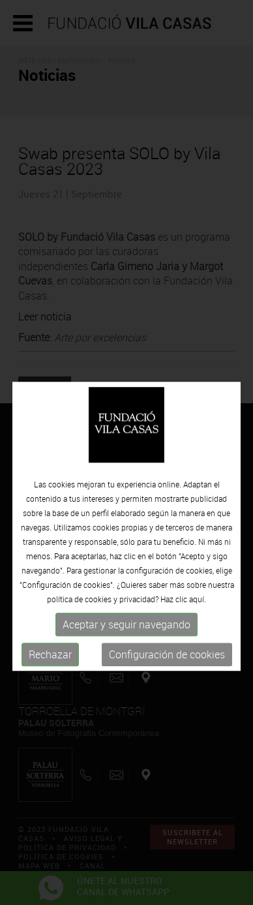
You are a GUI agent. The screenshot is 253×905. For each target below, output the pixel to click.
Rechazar (50, 671)
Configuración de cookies (167, 671)
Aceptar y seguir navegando (126, 641)
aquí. (197, 615)
